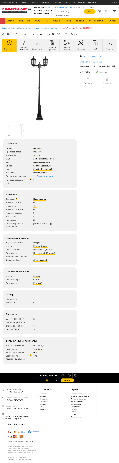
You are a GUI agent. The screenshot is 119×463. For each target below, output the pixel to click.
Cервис (74, 389)
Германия (37, 148)
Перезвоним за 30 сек (63, 7)
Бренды (81, 2)
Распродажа (44, 401)
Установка (57, 2)
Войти (114, 2)
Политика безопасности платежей (20, 441)
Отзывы (45, 2)
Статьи (73, 414)
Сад (35, 349)
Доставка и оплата (9, 2)
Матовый (50, 253)
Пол (35, 345)
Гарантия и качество (78, 399)
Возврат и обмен (77, 401)
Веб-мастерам (76, 404)
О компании (46, 389)
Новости (74, 412)
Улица (41, 345)
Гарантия (24, 2)
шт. (49, 380)
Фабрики (43, 396)
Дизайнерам (69, 2)
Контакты (92, 2)
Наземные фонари (49, 28)
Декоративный (40, 260)
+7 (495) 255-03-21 (43, 13)
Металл (36, 172)
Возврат (35, 2)
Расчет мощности (45, 176)
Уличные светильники (29, 28)
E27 (34, 216)
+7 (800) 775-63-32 (43, 10)
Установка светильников (80, 396)
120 (34, 206)
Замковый (46, 165)
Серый (36, 169)
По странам (44, 399)
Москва (48, 8)
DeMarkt (37, 151)
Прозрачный (46, 169)
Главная (6, 28)
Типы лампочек (76, 417)
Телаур (36, 155)
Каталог (2, 21)
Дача (40, 349)
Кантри (36, 165)
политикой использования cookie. (21, 453)
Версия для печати (92, 56)
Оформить (67, 380)
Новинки (43, 404)
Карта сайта (44, 409)
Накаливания (39, 199)
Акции (42, 407)
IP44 (35, 352)
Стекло (44, 172)
